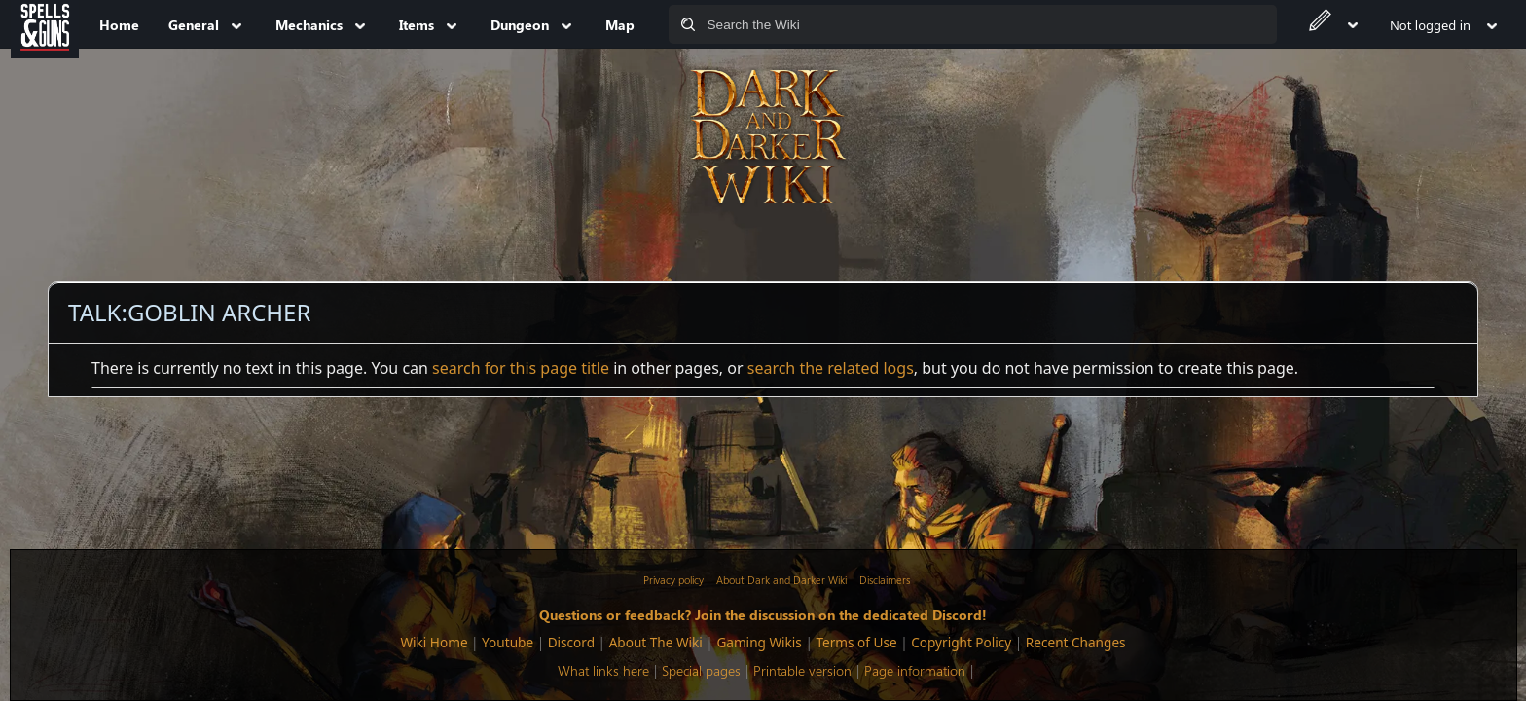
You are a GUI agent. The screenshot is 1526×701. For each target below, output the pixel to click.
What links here (603, 670)
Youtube (507, 642)
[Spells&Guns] (45, 24)
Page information (914, 670)
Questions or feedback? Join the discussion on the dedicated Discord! (763, 614)
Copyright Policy (961, 642)
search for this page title (520, 368)
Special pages (701, 670)
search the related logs (830, 368)
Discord (571, 642)
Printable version (802, 670)
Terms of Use (856, 642)
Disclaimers (884, 579)
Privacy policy (673, 579)
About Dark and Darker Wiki (781, 579)
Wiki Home (433, 642)
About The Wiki (656, 642)
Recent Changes (1076, 642)
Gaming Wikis (758, 642)
